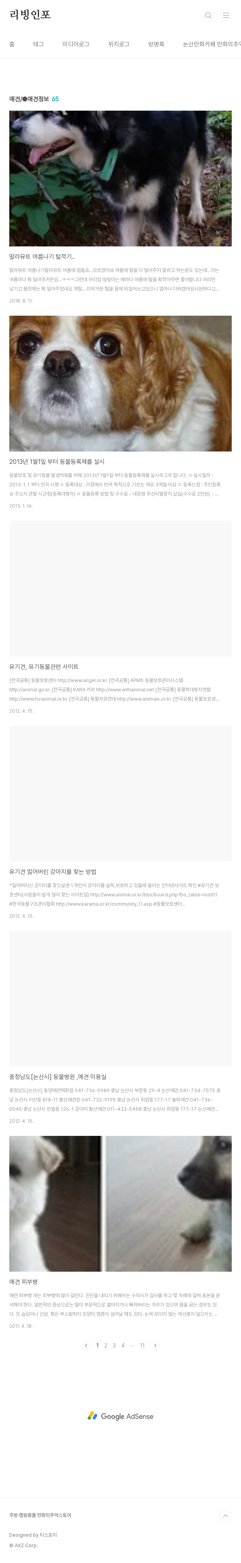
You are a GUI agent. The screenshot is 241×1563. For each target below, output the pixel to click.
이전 (86, 1345)
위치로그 (119, 44)
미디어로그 (76, 44)
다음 (155, 1345)
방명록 (156, 44)
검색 (208, 15)
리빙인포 (30, 15)
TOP (225, 1516)
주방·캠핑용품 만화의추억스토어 (40, 1515)
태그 (38, 44)
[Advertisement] (120, 1416)
